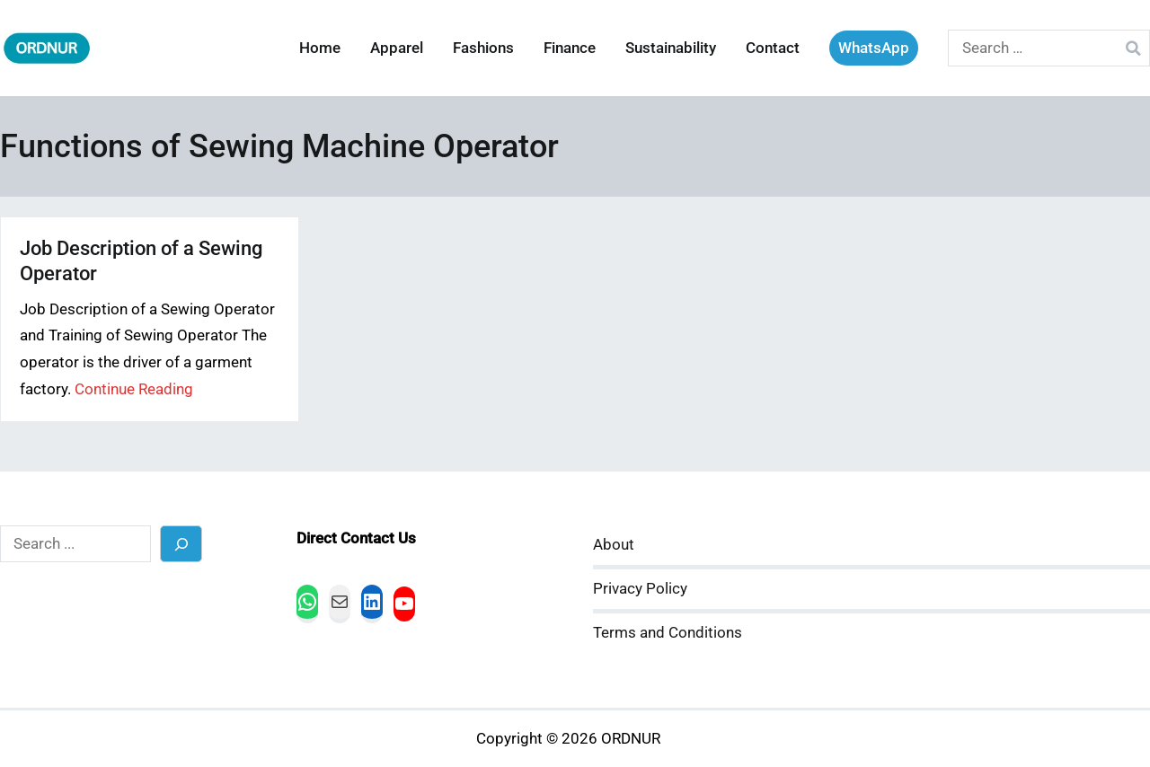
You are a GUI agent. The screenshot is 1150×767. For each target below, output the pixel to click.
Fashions (483, 48)
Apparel (396, 48)
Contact (773, 48)
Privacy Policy (640, 588)
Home (320, 48)
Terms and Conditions (667, 632)
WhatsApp (873, 48)
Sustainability (670, 48)
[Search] (181, 543)
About (613, 544)
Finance (570, 48)
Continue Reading (134, 389)
